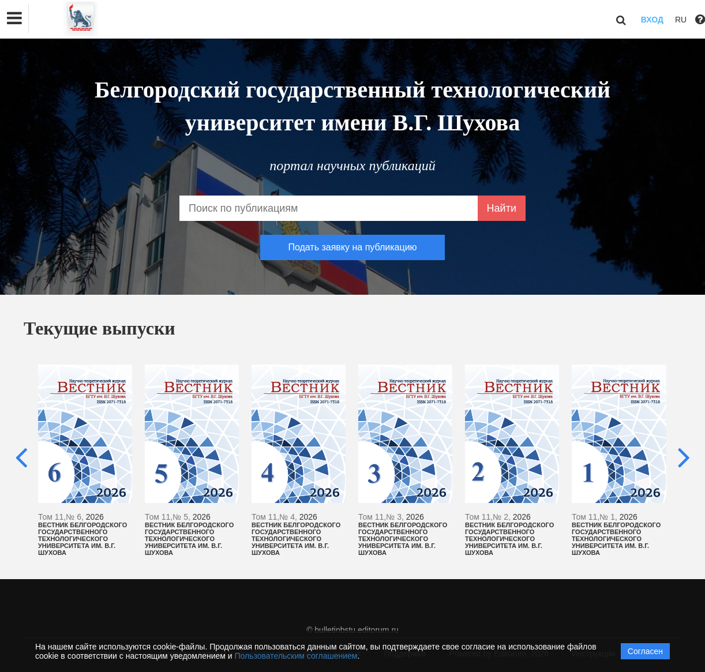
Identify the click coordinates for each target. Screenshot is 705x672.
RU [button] (681, 19)
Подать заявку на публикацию (352, 247)
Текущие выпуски (99, 328)
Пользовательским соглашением (296, 655)
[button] (14, 18)
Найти (501, 208)
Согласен (645, 651)
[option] (85, 460)
